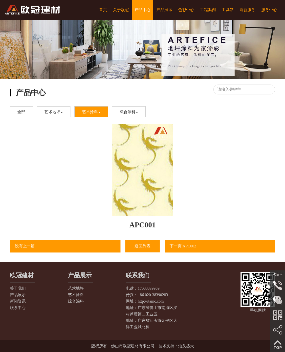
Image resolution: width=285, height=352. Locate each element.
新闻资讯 (18, 301)
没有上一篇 (27, 246)
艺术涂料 (91, 112)
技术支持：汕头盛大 (176, 346)
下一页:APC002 (184, 246)
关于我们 (18, 288)
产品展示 (18, 295)
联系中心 (18, 308)
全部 (21, 112)
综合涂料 (129, 112)
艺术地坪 (53, 112)
